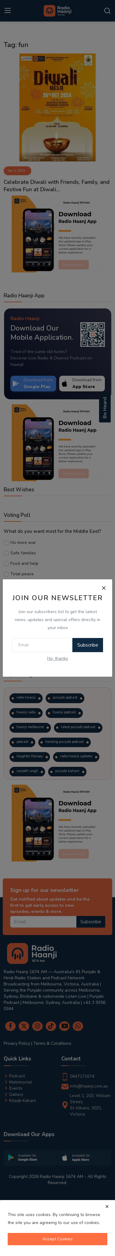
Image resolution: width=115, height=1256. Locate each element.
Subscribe (87, 645)
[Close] (104, 588)
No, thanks (57, 658)
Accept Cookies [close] (57, 1239)
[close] (107, 1206)
